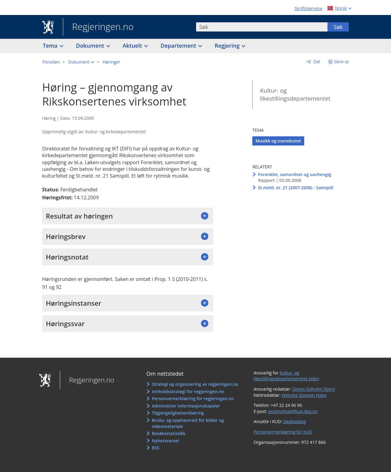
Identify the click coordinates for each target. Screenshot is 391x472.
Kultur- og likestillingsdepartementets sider (286, 376)
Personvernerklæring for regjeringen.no (193, 398)
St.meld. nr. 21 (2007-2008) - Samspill (295, 187)
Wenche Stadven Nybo (304, 395)
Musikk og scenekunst (278, 141)
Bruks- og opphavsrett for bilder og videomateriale (188, 423)
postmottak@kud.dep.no (293, 411)
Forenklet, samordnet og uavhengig (294, 174)
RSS (155, 448)
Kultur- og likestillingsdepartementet (295, 95)
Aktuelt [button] (133, 45)
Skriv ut (341, 62)
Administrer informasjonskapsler (186, 406)
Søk (338, 27)
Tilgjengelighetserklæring (178, 413)
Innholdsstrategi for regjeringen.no (188, 391)
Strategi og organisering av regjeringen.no (195, 384)
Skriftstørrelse (308, 8)
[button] (81, 62)
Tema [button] (51, 45)
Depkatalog (294, 421)
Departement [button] (179, 45)
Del (316, 62)
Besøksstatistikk (168, 433)
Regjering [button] (228, 45)
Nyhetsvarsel (165, 441)
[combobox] (261, 26)
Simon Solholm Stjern (313, 389)
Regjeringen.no (98, 27)
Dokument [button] (91, 45)
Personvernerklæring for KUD (283, 432)
